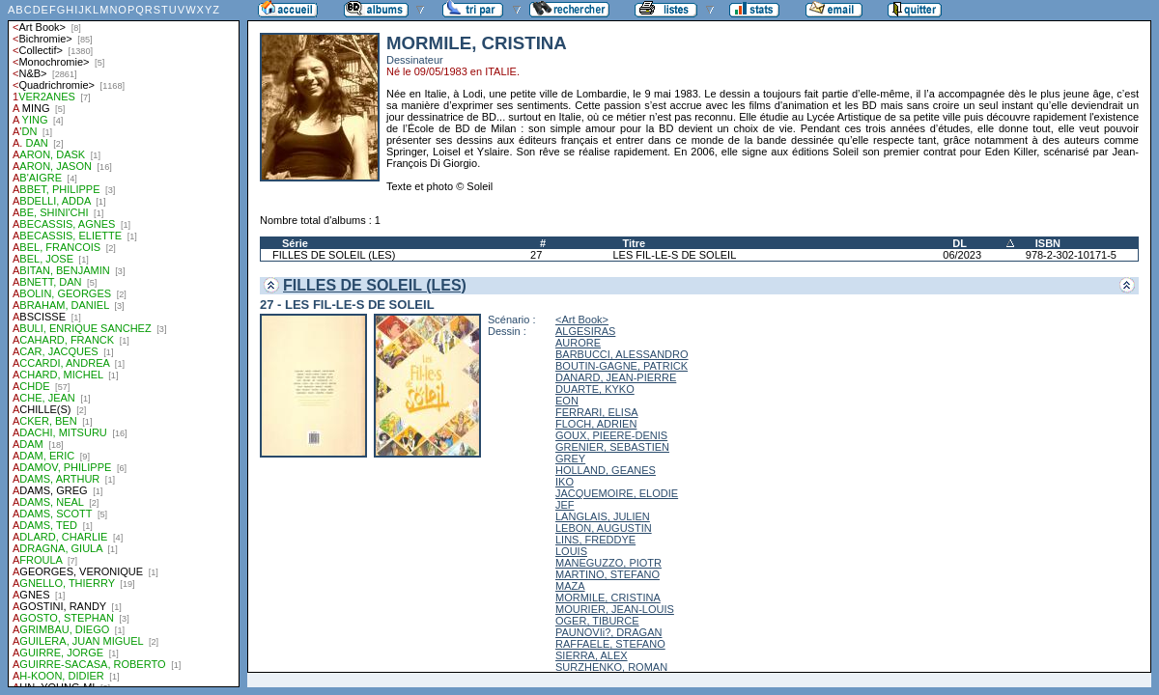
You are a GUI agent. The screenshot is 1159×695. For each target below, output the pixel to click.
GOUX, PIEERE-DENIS (611, 435)
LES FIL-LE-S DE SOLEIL (675, 255)
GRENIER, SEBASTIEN (612, 447)
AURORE (578, 342)
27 (536, 255)
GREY (570, 458)
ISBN (1047, 243)
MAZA (570, 586)
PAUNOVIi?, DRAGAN (608, 632)
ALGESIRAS (585, 331)
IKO (564, 481)
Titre (634, 243)
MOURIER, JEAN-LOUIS (614, 609)
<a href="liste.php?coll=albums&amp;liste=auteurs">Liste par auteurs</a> (124, 343)
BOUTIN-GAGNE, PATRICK (621, 366)
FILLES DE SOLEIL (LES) (333, 255)
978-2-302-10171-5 (1071, 255)
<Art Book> (581, 319)
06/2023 (962, 255)
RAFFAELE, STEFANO (610, 644)
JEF (565, 505)
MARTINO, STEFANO (607, 574)
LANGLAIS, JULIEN (602, 516)
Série (295, 243)
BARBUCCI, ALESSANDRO (622, 354)
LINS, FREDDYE (595, 539)
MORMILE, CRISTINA (608, 597)
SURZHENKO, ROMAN (611, 667)
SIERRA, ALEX (591, 655)
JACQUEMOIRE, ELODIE (616, 493)
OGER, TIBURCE (597, 620)
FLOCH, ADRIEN (595, 424)
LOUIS (571, 551)
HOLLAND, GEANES (605, 470)
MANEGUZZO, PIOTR (608, 563)
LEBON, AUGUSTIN (603, 528)
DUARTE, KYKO (595, 389)
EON (567, 400)
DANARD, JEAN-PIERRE (615, 377)
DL (959, 243)
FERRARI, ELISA (596, 412)
